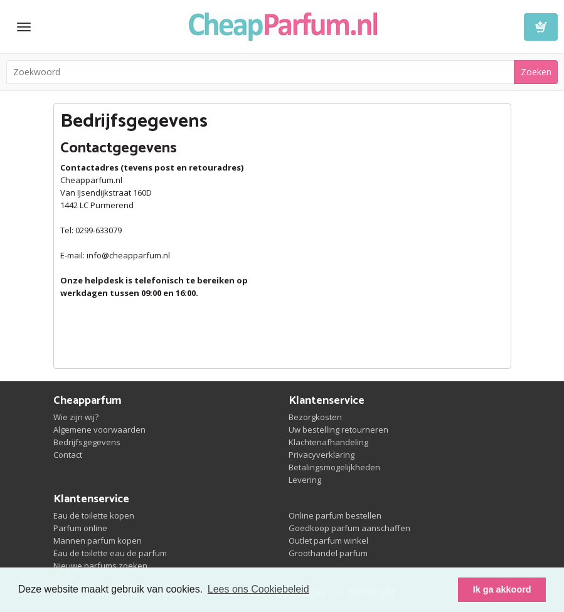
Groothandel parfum (328, 553)
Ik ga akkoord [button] (502, 589)
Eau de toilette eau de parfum (110, 553)
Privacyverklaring (321, 454)
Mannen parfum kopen (97, 540)
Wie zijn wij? (75, 417)
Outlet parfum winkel (328, 540)
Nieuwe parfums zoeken (100, 565)
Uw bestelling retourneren (338, 429)
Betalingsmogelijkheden (334, 467)
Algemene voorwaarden (99, 429)
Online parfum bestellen (335, 515)
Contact (67, 454)
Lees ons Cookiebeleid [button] (258, 589)
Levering (305, 479)
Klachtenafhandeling (328, 442)
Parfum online (80, 528)
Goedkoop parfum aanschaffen (349, 528)
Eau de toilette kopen (93, 515)
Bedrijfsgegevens (86, 442)
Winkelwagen (541, 27)
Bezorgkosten (315, 417)
